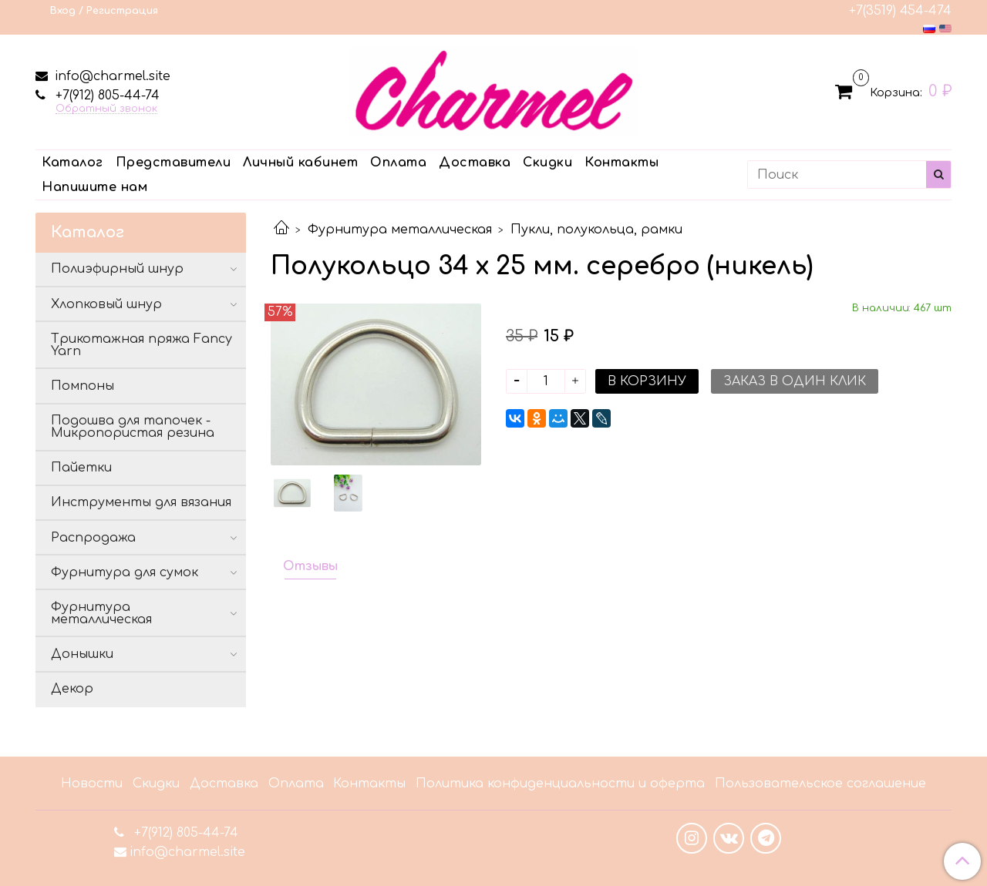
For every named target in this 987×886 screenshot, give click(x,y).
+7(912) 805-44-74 (106, 95)
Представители (173, 162)
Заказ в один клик (794, 381)
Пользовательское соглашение (820, 783)
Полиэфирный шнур (117, 269)
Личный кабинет (300, 162)
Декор (72, 689)
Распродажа (93, 538)
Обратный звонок (106, 109)
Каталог (72, 162)
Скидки (547, 162)
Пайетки (81, 468)
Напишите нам (94, 187)
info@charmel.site (110, 76)
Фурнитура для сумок (124, 572)
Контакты (621, 162)
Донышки (82, 654)
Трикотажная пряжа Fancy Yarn (141, 345)
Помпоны (82, 386)
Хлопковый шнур (106, 304)
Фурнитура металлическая (400, 230)
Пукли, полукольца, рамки (596, 230)
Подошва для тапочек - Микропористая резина (132, 427)
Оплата (398, 162)
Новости (92, 783)
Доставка (474, 162)
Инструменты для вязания (141, 502)
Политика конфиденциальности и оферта (560, 783)
